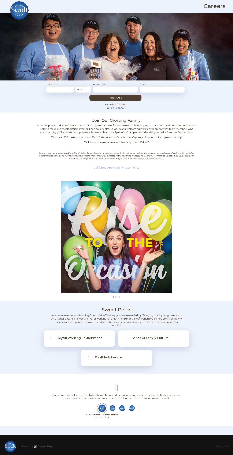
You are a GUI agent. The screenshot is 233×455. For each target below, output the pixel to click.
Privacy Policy (223, 446)
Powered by (36, 446)
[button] (113, 297)
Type (143, 84)
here (93, 142)
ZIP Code (52, 84)
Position (99, 84)
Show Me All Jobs (115, 104)
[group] (116, 237)
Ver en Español (115, 108)
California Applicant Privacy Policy (116, 167)
